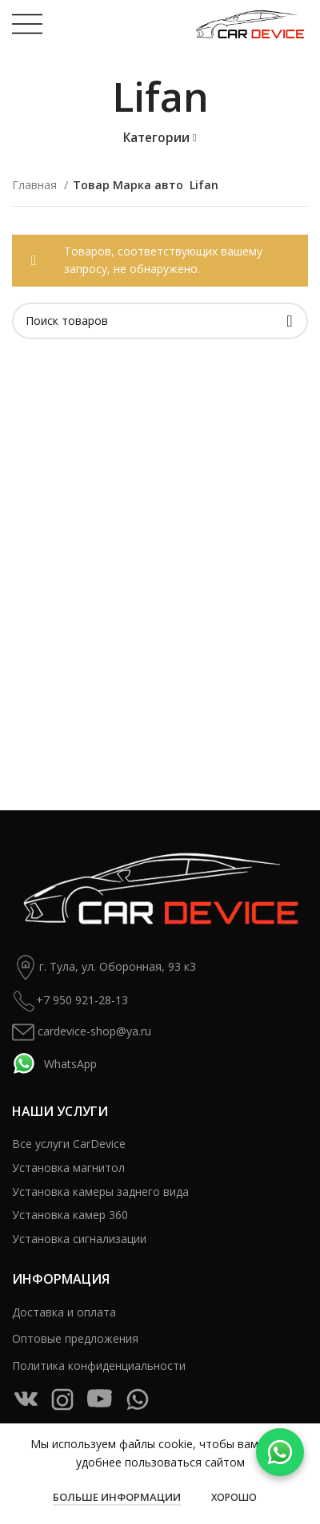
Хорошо (234, 1497)
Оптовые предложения (75, 1338)
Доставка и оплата (64, 1312)
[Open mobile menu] (27, 24)
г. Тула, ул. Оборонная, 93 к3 (104, 967)
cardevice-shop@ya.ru (81, 1032)
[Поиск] (160, 321)
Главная (36, 184)
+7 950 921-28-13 (70, 1001)
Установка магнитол (68, 1167)
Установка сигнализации (79, 1238)
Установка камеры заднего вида (100, 1191)
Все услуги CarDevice (69, 1143)
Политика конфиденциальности (99, 1365)
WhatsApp (54, 1063)
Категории (156, 138)
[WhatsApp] (280, 1452)
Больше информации (117, 1497)
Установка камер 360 (70, 1214)
